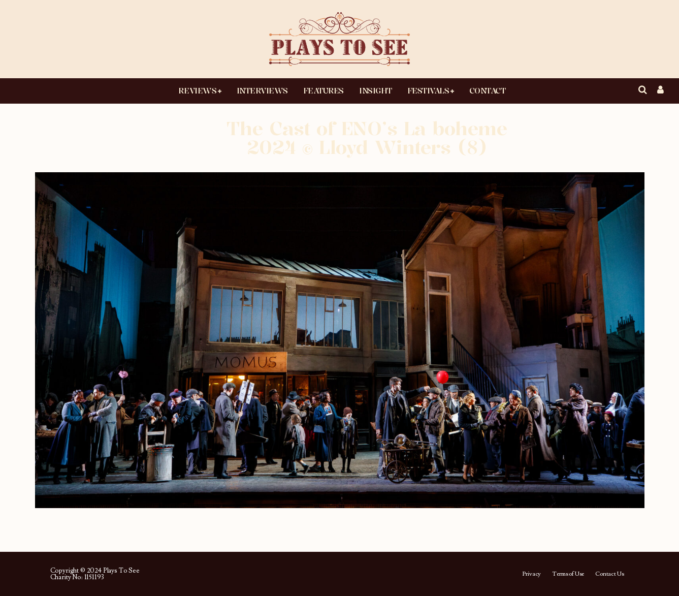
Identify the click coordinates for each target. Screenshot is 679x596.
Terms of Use (568, 574)
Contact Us (609, 574)
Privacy (531, 574)
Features (323, 90)
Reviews (197, 90)
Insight (375, 90)
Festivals (428, 90)
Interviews (262, 90)
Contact (487, 90)
